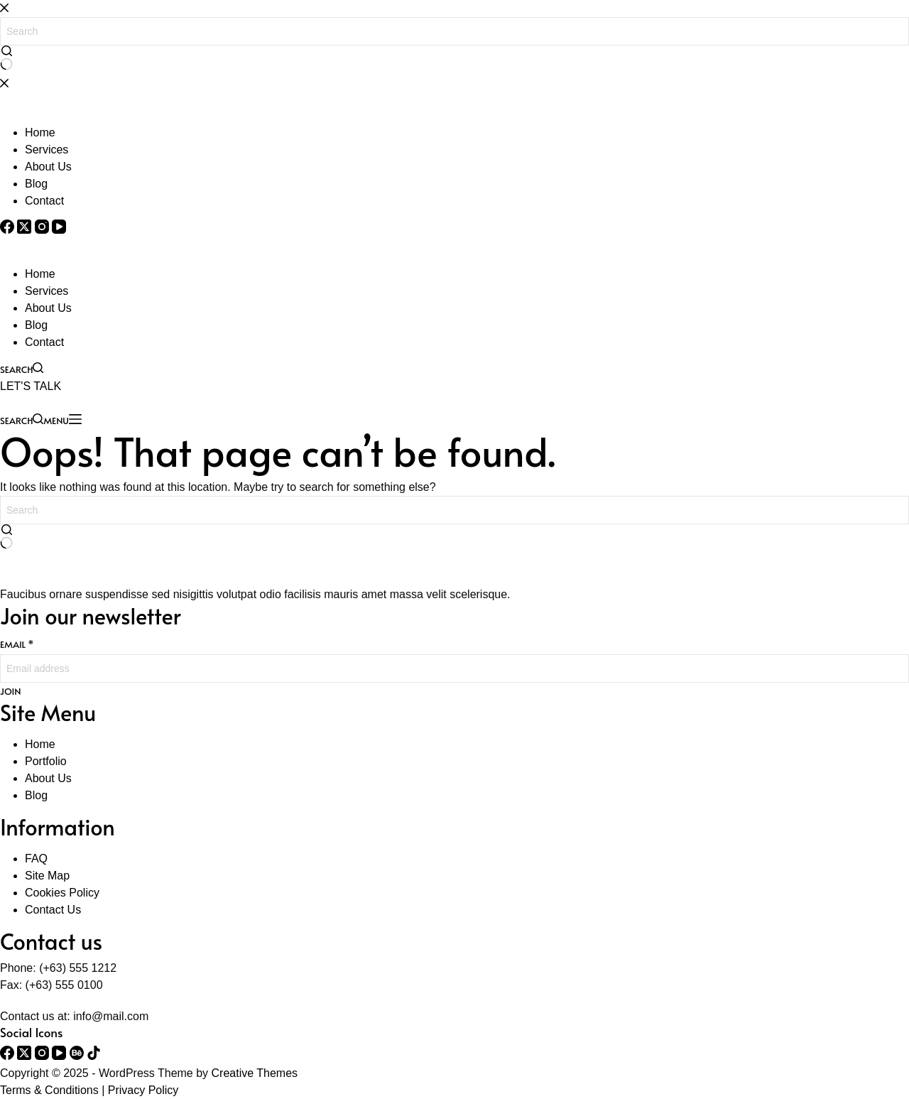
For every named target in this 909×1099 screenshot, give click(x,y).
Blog (36, 325)
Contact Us (53, 910)
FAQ (36, 858)
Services (46, 291)
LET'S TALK (30, 386)
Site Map (47, 876)
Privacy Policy (143, 1090)
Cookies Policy (62, 893)
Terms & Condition (46, 1090)
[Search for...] (454, 510)
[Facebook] (8, 1056)
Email (17, 644)
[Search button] (6, 537)
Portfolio (46, 761)
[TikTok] (94, 1056)
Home (40, 274)
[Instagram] (43, 1056)
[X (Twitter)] (25, 1056)
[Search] (21, 368)
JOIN (10, 691)
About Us (48, 308)
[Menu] (62, 420)
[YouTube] (60, 1056)
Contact (44, 342)
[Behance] (78, 1056)
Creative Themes (255, 1073)
